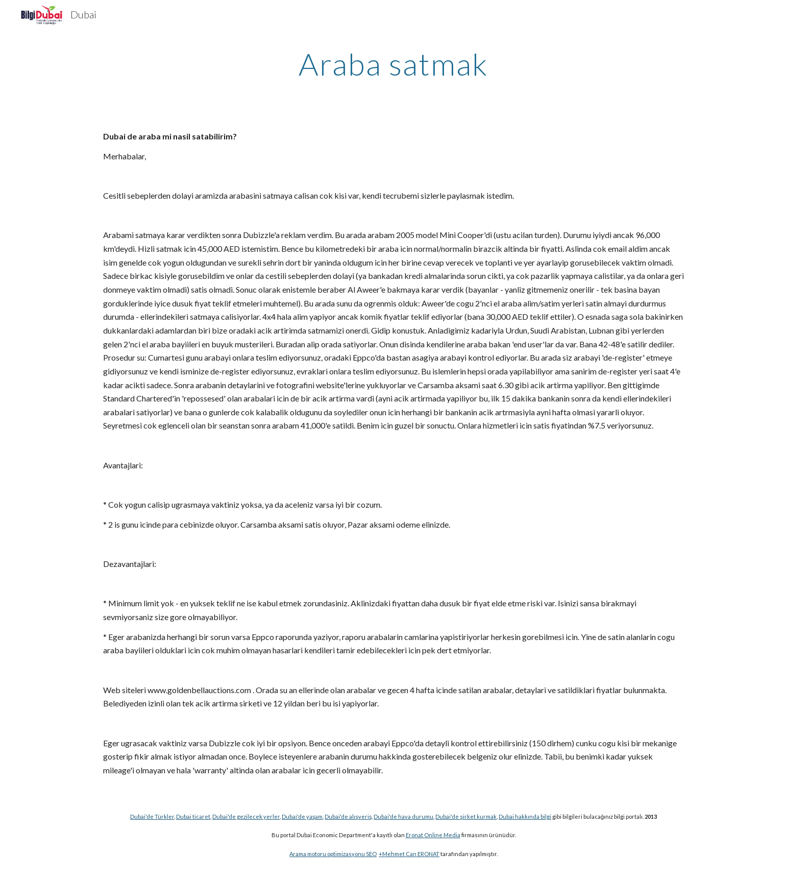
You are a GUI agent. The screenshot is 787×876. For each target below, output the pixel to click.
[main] (393, 64)
